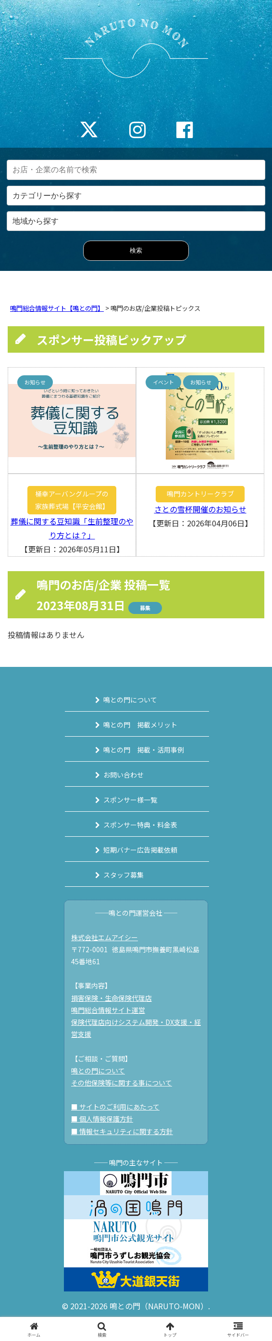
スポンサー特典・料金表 (140, 825)
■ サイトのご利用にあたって (115, 1106)
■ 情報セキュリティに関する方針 (122, 1131)
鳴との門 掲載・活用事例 (143, 749)
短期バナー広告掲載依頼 (140, 850)
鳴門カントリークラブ (200, 493)
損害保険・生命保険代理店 (111, 998)
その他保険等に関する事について (121, 1082)
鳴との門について (130, 699)
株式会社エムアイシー (104, 937)
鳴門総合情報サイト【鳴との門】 (57, 308)
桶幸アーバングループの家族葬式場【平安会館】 (72, 500)
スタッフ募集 (123, 875)
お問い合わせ (123, 774)
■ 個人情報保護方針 (102, 1119)
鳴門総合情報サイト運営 (108, 1010)
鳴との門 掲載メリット (140, 724)
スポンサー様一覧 (130, 800)
